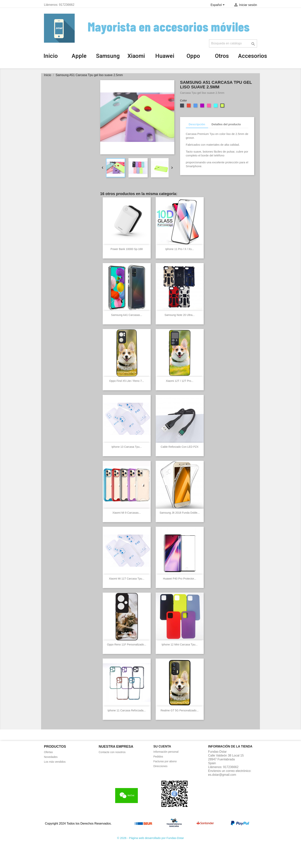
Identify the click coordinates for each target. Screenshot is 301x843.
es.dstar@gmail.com (222, 774)
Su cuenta (162, 746)
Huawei (164, 56)
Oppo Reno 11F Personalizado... (126, 644)
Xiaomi (136, 56)
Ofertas (48, 752)
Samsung (108, 56)
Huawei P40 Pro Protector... (179, 578)
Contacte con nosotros (112, 752)
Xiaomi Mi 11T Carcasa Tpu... (126, 578)
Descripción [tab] (197, 124)
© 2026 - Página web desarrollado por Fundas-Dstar (150, 838)
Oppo (193, 56)
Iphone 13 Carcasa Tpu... (127, 446)
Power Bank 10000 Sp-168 (127, 249)
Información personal (166, 751)
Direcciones (160, 766)
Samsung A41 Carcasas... (126, 314)
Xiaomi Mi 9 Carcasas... (126, 512)
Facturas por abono (165, 761)
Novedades (51, 756)
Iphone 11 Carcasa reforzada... (127, 710)
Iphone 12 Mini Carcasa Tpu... (180, 644)
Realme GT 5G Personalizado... (179, 710)
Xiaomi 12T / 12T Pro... (179, 380)
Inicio (51, 56)
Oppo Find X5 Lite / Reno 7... (126, 380)
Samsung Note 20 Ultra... (180, 314)
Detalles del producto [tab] (226, 124)
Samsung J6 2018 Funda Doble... (180, 512)
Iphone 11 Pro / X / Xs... (179, 249)
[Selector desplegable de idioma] (218, 5)
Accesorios (252, 56)
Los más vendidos (55, 761)
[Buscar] (233, 43)
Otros (222, 56)
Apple (79, 56)
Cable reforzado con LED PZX (179, 446)
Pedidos (158, 756)
